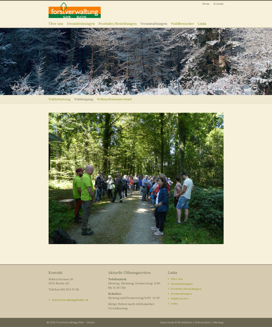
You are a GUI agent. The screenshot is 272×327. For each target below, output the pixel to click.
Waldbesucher (182, 23)
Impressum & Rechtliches (176, 322)
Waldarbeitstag (60, 99)
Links (202, 23)
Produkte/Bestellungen (117, 23)
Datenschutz (203, 322)
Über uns (56, 23)
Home (206, 3)
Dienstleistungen (81, 23)
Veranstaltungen (153, 23)
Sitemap (219, 322)
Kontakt (219, 3)
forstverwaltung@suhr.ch (70, 300)
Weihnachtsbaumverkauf (114, 99)
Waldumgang (83, 99)
